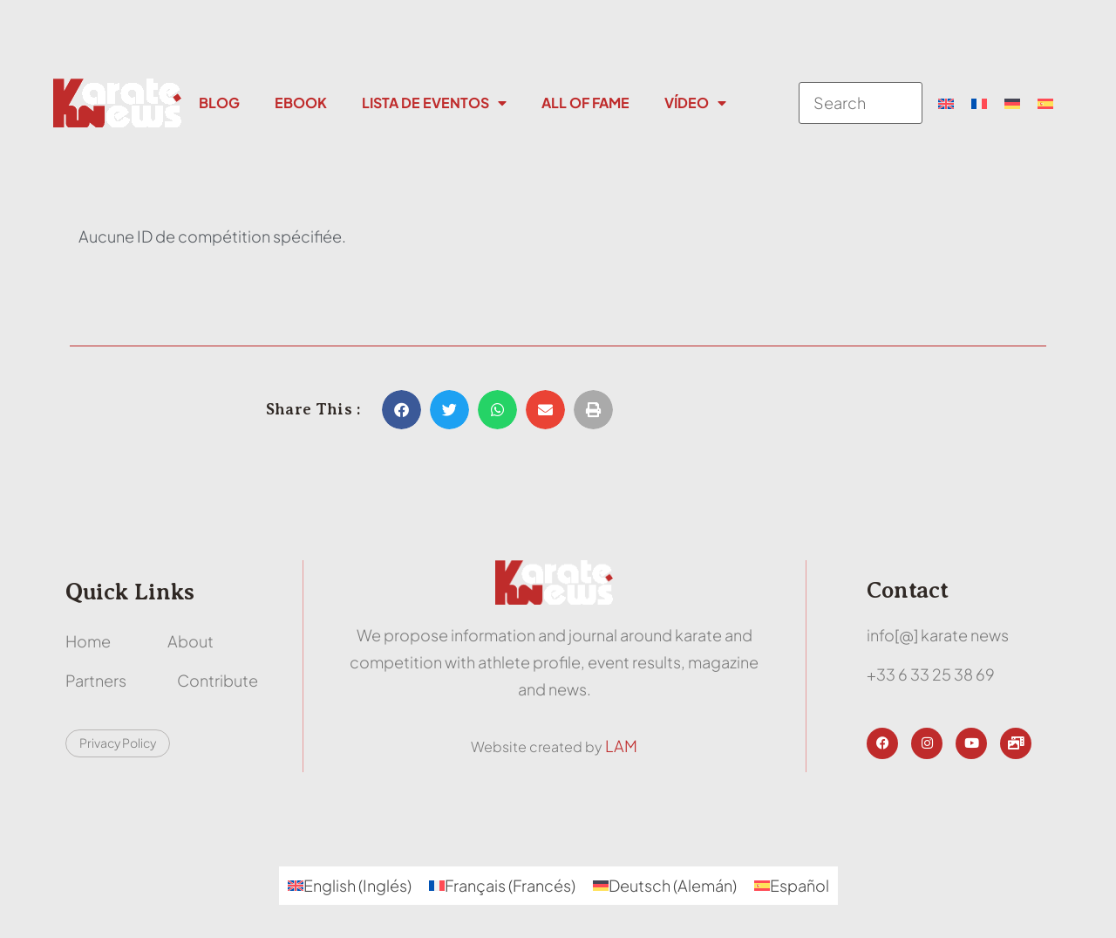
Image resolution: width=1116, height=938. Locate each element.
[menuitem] (946, 103)
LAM (621, 746)
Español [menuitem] (799, 885)
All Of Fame (585, 102)
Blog (219, 102)
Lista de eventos (434, 103)
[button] (401, 409)
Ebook (301, 102)
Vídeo (695, 103)
